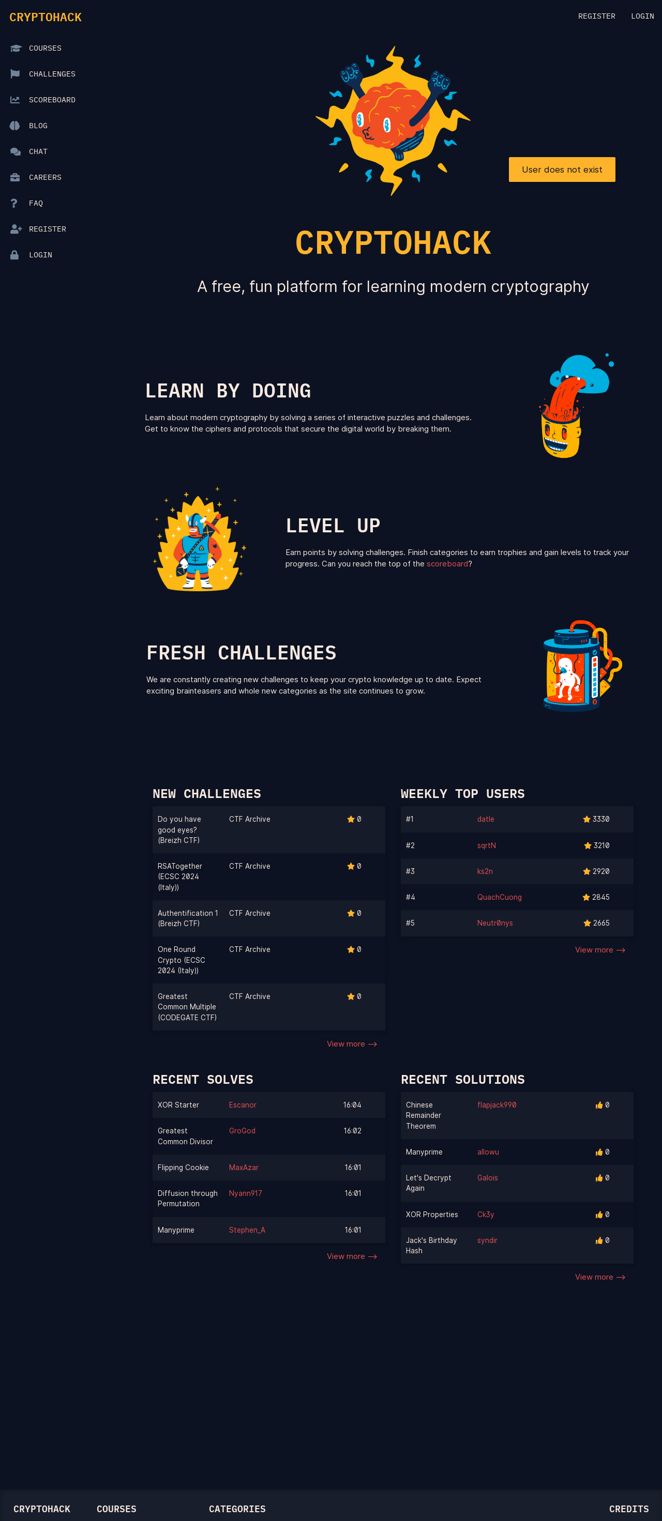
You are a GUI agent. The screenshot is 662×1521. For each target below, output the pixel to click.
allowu (488, 1152)
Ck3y (485, 1214)
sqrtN (486, 845)
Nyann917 (245, 1193)
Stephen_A (247, 1230)
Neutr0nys (495, 923)
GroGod (242, 1131)
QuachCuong (499, 897)
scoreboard (447, 564)
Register (596, 16)
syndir (487, 1240)
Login (642, 16)
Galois (487, 1178)
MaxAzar (244, 1167)
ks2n (485, 871)
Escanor (243, 1105)
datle (485, 819)
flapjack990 (497, 1105)
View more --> (352, 1044)
